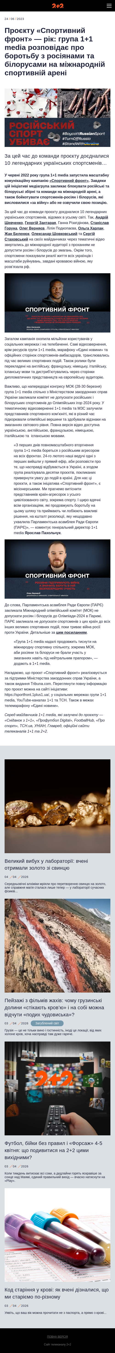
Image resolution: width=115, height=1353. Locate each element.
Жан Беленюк (17, 234)
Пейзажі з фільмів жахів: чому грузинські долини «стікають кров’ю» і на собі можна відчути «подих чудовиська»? (54, 1007)
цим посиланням (71, 632)
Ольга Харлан (90, 228)
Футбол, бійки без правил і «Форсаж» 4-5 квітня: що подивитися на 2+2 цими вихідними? (53, 1150)
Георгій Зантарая (40, 223)
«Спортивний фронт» (69, 181)
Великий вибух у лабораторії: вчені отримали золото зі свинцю (46, 864)
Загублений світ (47, 1023)
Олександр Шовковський (54, 234)
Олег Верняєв (32, 228)
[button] (109, 6)
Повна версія (57, 1336)
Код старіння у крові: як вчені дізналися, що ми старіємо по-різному (57, 1293)
